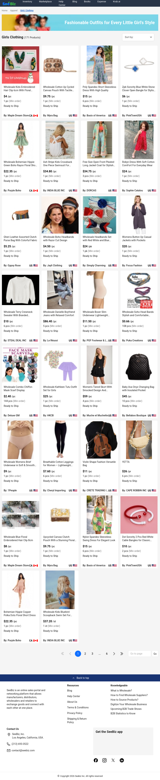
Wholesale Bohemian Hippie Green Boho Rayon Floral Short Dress (20, 165)
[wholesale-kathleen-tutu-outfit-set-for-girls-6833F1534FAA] (60, 365)
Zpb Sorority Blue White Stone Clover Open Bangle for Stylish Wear (138, 90)
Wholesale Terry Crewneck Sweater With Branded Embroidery (18, 315)
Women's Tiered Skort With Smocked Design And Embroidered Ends (97, 390)
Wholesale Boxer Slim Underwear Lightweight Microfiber (95, 315)
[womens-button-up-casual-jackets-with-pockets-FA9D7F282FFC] (139, 215)
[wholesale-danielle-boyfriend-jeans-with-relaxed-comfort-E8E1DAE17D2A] (60, 290)
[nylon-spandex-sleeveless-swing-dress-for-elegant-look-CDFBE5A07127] (99, 515)
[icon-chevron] (70, 654)
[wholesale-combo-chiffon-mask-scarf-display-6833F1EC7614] (20, 365)
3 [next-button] (92, 653)
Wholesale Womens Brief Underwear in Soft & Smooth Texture (19, 465)
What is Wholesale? (121, 690)
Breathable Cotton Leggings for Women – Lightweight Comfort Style (58, 465)
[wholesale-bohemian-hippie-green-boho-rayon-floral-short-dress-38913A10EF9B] (20, 140)
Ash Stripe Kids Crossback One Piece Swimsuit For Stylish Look (57, 165)
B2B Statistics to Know (123, 713)
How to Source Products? (124, 699)
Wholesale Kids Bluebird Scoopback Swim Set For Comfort (57, 615)
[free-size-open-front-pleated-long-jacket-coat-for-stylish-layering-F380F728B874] (99, 140)
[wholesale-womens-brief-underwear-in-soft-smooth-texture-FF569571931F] (20, 440)
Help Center (73, 696)
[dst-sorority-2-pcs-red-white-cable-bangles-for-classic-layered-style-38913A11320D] (139, 515)
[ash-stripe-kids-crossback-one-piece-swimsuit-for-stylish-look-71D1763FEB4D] (60, 140)
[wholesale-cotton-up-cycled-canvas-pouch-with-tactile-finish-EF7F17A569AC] (60, 65)
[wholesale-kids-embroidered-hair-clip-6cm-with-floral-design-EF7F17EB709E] (20, 65)
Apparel (13, 10)
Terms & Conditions (78, 707)
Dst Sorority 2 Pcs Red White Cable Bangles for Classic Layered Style (137, 540)
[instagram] (104, 761)
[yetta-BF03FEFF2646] (139, 440)
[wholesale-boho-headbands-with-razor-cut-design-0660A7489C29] (60, 215)
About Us (72, 701)
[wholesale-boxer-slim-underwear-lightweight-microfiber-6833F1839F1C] (99, 290)
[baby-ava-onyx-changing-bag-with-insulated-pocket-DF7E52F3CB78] (139, 365)
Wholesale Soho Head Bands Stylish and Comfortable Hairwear (138, 315)
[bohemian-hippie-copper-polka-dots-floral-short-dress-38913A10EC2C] (20, 590)
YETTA (126, 462)
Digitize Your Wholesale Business (129, 704)
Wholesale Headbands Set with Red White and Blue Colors (97, 240)
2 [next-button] (85, 653)
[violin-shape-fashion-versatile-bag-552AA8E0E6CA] (99, 440)
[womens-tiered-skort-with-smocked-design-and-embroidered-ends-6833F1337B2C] (99, 365)
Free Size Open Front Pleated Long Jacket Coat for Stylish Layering (98, 165)
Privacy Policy (74, 713)
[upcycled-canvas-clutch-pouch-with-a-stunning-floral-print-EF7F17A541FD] (60, 515)
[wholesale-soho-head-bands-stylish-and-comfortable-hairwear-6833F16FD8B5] (139, 290)
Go (155, 653)
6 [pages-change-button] (107, 653)
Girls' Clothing (26, 10)
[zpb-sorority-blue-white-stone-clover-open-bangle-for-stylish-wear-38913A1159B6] (139, 65)
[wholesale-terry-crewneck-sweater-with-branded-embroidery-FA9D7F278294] (20, 290)
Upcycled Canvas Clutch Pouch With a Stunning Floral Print (59, 540)
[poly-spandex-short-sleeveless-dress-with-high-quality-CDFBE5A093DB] (99, 65)
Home (4, 10)
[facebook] (95, 761)
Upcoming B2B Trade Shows (126, 708)
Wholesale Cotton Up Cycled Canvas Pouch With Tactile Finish (58, 90)
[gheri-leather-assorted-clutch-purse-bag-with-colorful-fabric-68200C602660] (20, 215)
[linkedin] (121, 761)
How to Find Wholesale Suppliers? (129, 695)
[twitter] (113, 761)
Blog (69, 690)
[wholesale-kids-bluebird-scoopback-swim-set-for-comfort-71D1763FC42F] (60, 590)
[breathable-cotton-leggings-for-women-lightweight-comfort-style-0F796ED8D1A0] (60, 440)
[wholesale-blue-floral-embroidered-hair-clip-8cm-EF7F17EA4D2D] (20, 515)
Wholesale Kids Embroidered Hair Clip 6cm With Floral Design (19, 90)
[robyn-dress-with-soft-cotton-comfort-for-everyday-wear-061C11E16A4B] (139, 140)
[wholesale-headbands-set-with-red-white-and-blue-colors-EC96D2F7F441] (99, 215)
